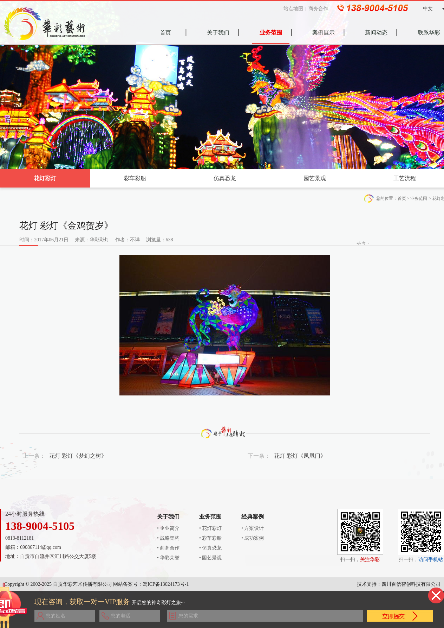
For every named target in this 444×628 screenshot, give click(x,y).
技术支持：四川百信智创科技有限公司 (398, 584)
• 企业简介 (168, 528)
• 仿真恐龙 (210, 548)
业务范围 (418, 198)
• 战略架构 (168, 538)
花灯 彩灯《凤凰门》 (300, 456)
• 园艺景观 (210, 557)
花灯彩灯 (45, 178)
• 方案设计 (252, 528)
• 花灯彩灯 (210, 528)
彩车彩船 (135, 178)
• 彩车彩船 (210, 538)
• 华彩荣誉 (168, 557)
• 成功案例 (252, 538)
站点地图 (296, 8)
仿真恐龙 (225, 178)
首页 (402, 198)
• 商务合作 (168, 548)
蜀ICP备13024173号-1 (166, 584)
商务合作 (321, 8)
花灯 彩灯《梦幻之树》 (78, 456)
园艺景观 (314, 178)
